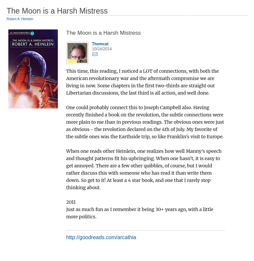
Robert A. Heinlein (20, 19)
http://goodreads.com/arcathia (101, 237)
